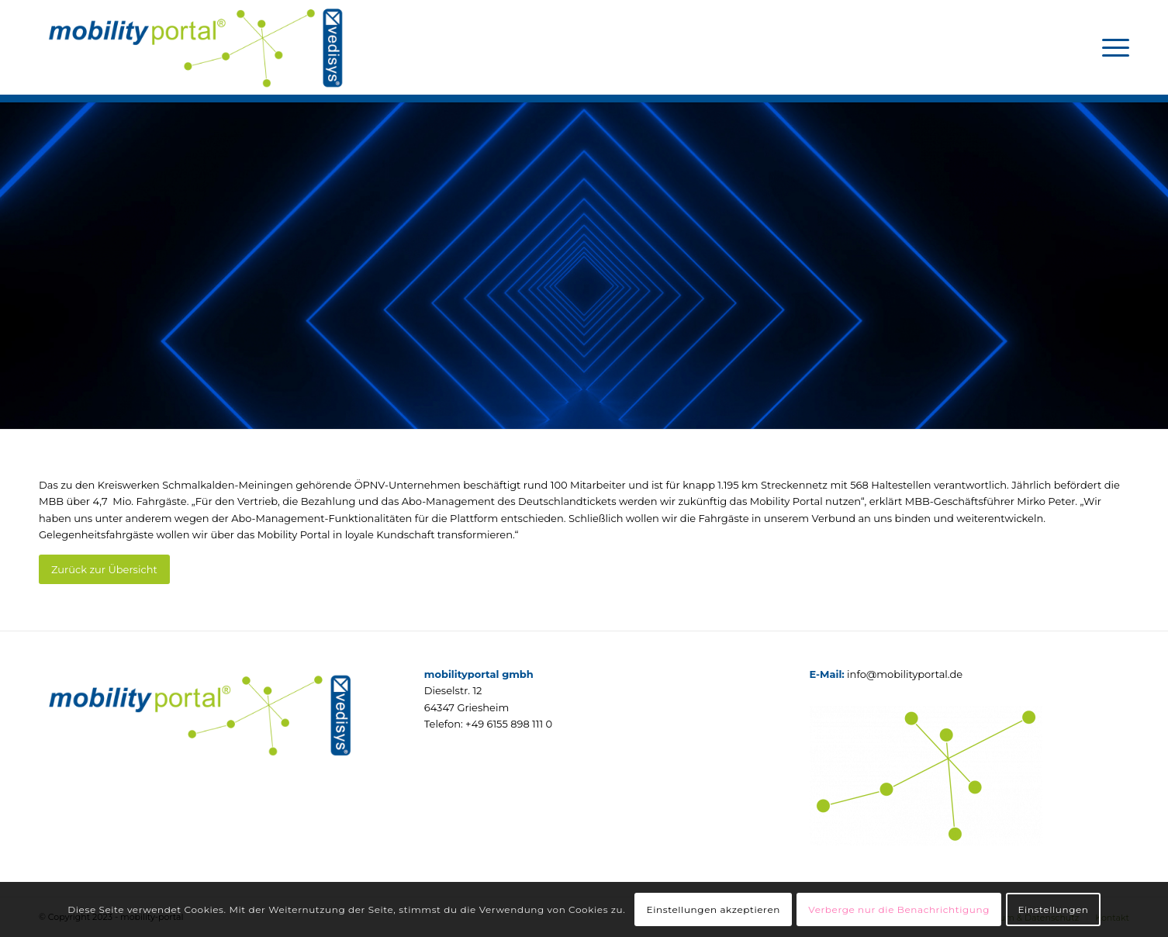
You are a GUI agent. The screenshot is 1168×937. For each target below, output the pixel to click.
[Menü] (1110, 47)
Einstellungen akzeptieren (713, 909)
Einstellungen (1053, 909)
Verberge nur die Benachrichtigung (899, 909)
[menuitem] (1110, 47)
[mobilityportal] (194, 47)
